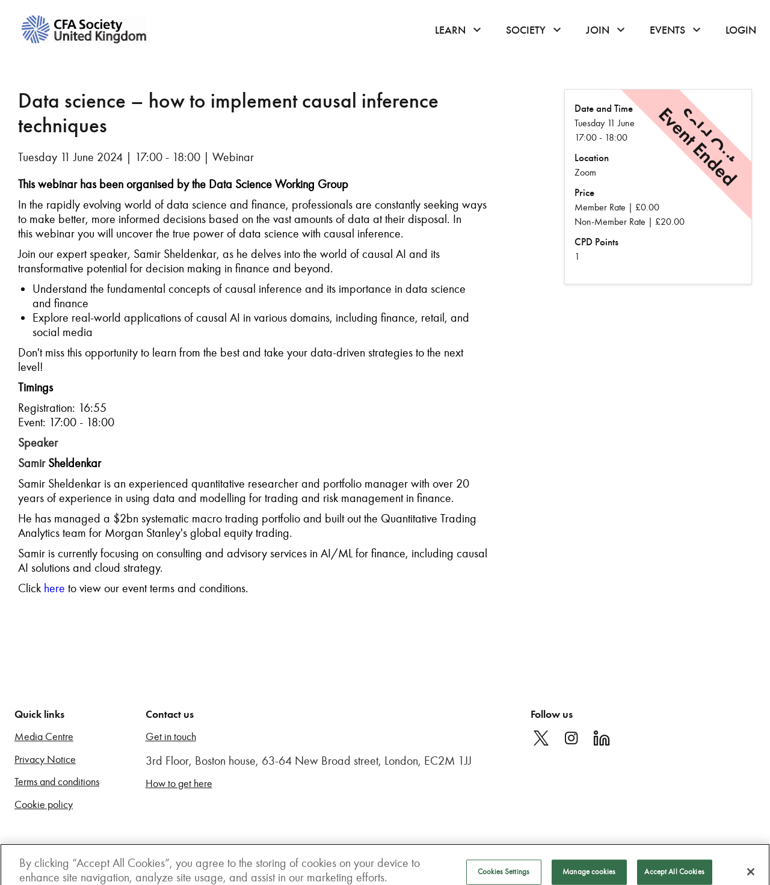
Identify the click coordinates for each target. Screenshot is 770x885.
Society (526, 30)
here (54, 588)
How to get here (179, 783)
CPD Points (596, 242)
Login (740, 30)
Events (667, 30)
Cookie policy (43, 804)
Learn (450, 30)
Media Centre (43, 736)
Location (591, 158)
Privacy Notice (45, 759)
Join (597, 30)
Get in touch (171, 736)
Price (584, 192)
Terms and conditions (56, 782)
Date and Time (603, 108)
